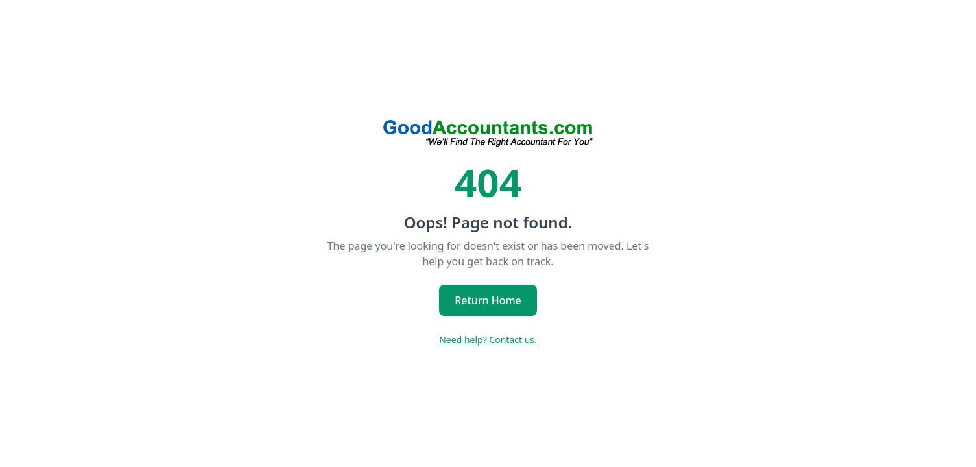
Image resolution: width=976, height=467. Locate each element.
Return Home (488, 300)
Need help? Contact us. (488, 339)
